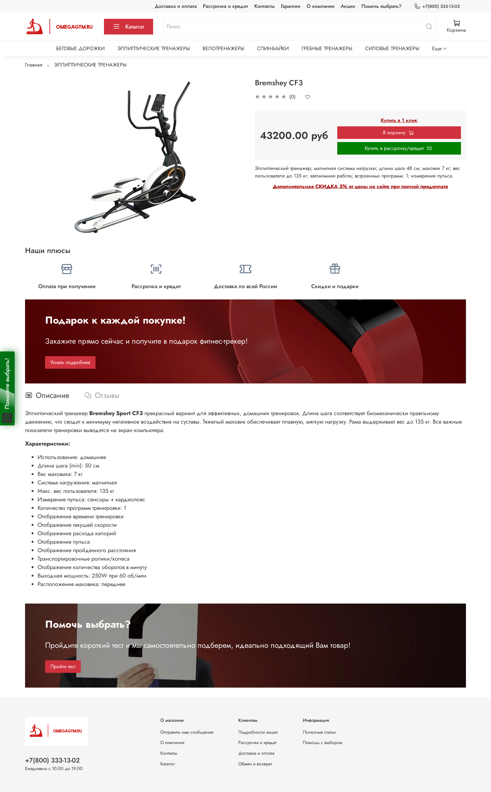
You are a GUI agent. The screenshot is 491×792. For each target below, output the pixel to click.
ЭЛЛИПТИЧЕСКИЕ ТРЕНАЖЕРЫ (153, 48)
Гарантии (290, 6)
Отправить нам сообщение (186, 732)
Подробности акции (258, 732)
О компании (320, 6)
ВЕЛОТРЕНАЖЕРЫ (223, 48)
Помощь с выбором (322, 742)
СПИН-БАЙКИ (273, 48)
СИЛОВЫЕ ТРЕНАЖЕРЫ (392, 48)
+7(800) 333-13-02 (437, 6)
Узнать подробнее (70, 362)
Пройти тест (62, 666)
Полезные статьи (319, 732)
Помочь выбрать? (381, 6)
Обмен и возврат (255, 764)
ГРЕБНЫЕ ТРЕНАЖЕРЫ (327, 48)
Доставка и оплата (176, 6)
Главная (33, 64)
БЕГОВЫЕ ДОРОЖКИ (80, 48)
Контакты (264, 6)
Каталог (128, 27)
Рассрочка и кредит (225, 6)
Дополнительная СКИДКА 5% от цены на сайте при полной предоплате (360, 186)
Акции (348, 6)
